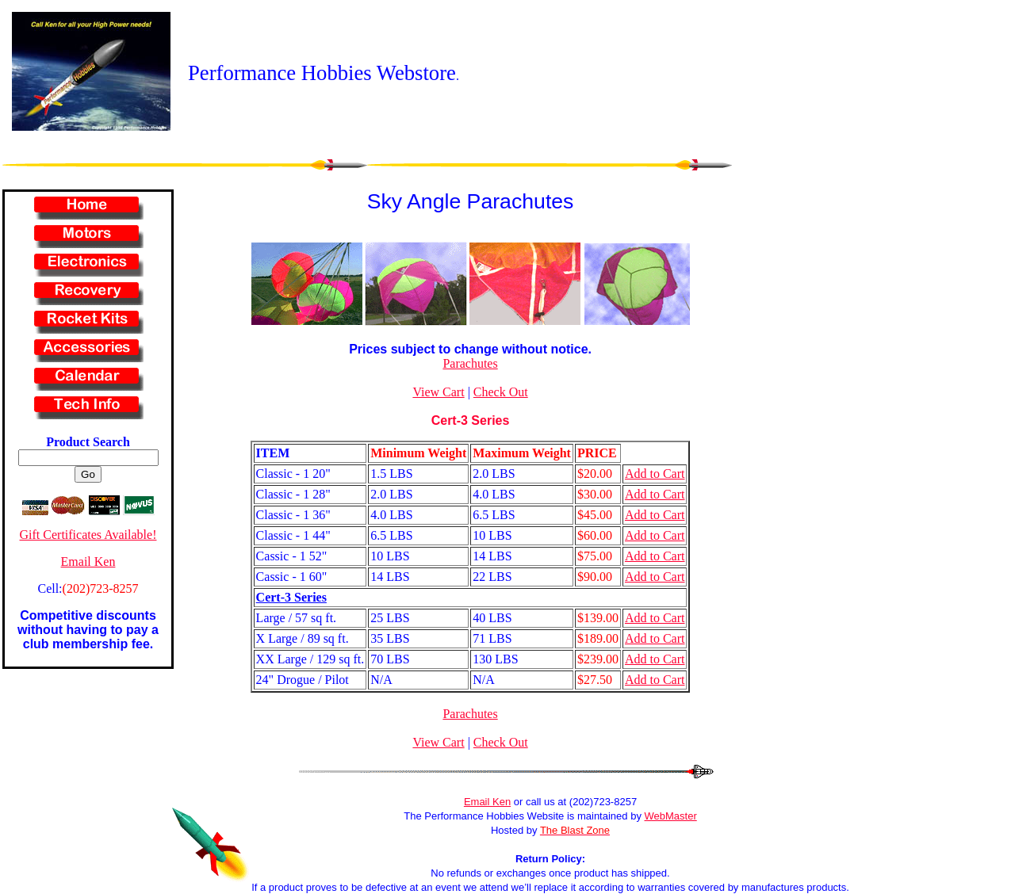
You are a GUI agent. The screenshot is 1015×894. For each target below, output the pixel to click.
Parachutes (469, 363)
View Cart (438, 392)
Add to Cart (655, 473)
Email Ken (88, 561)
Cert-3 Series (470, 420)
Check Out (500, 392)
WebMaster (671, 816)
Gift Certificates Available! (88, 534)
